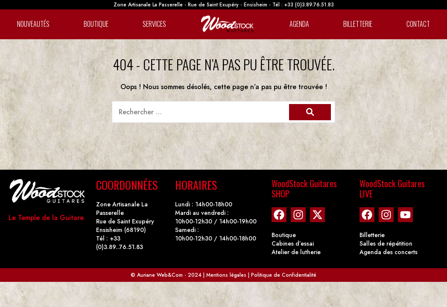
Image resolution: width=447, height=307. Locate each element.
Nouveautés (33, 24)
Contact (418, 24)
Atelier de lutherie (296, 252)
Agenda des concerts (388, 252)
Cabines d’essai (293, 243)
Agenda (299, 24)
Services (154, 24)
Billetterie (357, 24)
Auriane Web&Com (160, 275)
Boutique (96, 24)
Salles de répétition (385, 243)
